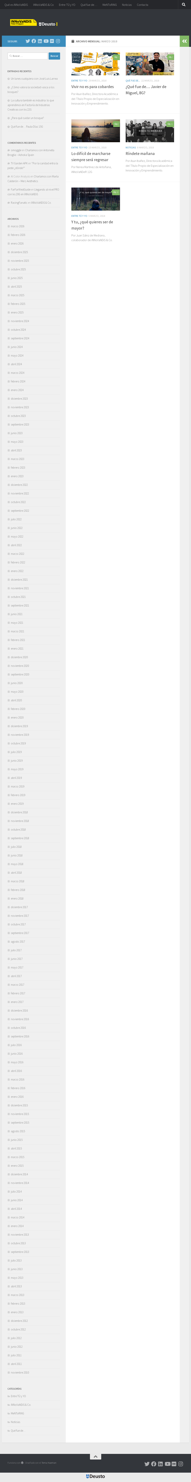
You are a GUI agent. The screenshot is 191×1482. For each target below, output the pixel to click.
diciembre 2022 (19, 485)
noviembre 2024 (20, 321)
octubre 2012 (18, 1329)
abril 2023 (16, 450)
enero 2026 (17, 243)
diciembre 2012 (19, 1321)
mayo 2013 (17, 1277)
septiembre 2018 (20, 838)
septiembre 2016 (20, 1036)
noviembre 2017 (20, 915)
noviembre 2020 (20, 666)
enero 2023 (17, 476)
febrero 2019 (18, 795)
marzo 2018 (17, 881)
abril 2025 (16, 286)
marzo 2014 (17, 1217)
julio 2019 (16, 752)
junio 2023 (17, 433)
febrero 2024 (18, 381)
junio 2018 (17, 855)
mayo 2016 (17, 1062)
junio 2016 (17, 1053)
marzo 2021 (17, 631)
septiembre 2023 (20, 424)
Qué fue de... (133, 80)
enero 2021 (17, 648)
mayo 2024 (17, 355)
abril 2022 (16, 545)
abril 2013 (16, 1286)
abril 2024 (16, 364)
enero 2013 (17, 1312)
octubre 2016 (18, 1028)
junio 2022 (17, 528)
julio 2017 (16, 950)
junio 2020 (17, 683)
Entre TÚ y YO (67, 5)
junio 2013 (17, 1269)
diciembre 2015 (19, 1105)
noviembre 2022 (20, 493)
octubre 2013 (18, 1243)
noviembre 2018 (20, 821)
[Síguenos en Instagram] (58, 41)
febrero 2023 (18, 467)
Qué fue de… (89, 5)
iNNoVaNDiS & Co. (41, 202)
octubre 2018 (18, 829)
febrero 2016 (18, 1088)
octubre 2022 (18, 502)
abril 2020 (16, 700)
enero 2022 (17, 571)
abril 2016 (16, 1071)
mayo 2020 (17, 691)
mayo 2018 (17, 864)
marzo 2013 (17, 1295)
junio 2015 (17, 1140)
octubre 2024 (18, 329)
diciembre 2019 (19, 726)
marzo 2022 (17, 554)
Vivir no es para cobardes (92, 86)
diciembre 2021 (19, 579)
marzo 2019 (17, 786)
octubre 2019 (18, 743)
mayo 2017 (17, 967)
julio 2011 (16, 1355)
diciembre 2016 (19, 1010)
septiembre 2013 (20, 1252)
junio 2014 (17, 1200)
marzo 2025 (17, 295)
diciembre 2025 (19, 252)
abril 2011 (16, 1364)
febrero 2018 (18, 890)
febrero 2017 (18, 993)
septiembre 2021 (20, 605)
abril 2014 (16, 1209)
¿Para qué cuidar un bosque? (27, 118)
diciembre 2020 (19, 657)
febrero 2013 (18, 1303)
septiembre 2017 (20, 933)
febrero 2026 (18, 235)
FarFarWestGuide (20, 189)
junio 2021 (17, 614)
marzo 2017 (17, 984)
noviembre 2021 (20, 588)
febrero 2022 (18, 562)
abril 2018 (16, 872)
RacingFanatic (19, 202)
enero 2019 (17, 803)
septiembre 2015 (20, 1122)
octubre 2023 (18, 416)
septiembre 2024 (20, 338)
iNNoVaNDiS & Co (43, 5)
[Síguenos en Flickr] (52, 41)
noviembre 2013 (20, 1234)
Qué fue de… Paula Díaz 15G (27, 126)
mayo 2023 (17, 441)
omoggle (16, 150)
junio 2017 (17, 959)
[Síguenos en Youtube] (46, 41)
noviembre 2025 (20, 260)
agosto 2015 (18, 1131)
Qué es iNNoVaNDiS (16, 5)
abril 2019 (16, 778)
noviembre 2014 (20, 1183)
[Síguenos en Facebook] (34, 41)
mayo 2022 (17, 536)
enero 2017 (17, 1002)
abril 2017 (16, 976)
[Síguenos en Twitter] (28, 41)
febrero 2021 (18, 640)
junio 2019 (17, 760)
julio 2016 (16, 1045)
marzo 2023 (17, 459)
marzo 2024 (17, 373)
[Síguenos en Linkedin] (40, 41)
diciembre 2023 (19, 398)
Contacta (142, 5)
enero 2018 (17, 898)
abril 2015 (16, 1148)
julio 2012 (16, 1338)
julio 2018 (16, 847)
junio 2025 (17, 278)
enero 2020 (17, 717)
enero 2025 (17, 312)
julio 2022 (16, 519)
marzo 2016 (17, 1079)
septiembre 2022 (20, 510)
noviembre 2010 (20, 1372)
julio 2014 (16, 1191)
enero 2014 (17, 1226)
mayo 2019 (17, 769)
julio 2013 (16, 1260)
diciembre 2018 (19, 812)
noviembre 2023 (20, 407)
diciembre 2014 (19, 1174)
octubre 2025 (18, 269)
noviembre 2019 (20, 735)
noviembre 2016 (20, 1019)
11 (170, 124)
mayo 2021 (17, 622)
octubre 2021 (18, 597)
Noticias (127, 5)
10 (116, 192)
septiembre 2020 (20, 674)
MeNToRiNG (110, 5)
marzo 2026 (17, 226)
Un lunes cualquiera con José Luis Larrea (34, 78)
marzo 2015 (17, 1157)
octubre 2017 (18, 924)
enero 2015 (17, 1165)
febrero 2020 (18, 709)
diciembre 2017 (19, 907)
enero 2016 (17, 1096)
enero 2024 (17, 390)
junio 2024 (17, 347)
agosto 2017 (18, 941)
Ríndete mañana (140, 153)
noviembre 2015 (20, 1114)
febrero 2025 (18, 304)
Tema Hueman (49, 1462)
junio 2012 (17, 1346)
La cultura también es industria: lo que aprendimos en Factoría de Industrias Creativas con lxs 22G (31, 105)
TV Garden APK (19, 163)
